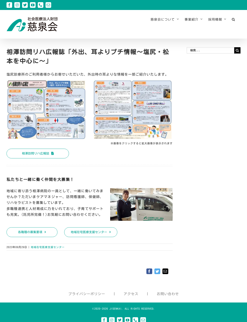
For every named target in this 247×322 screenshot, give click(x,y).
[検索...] (210, 50)
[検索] (237, 50)
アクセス (131, 294)
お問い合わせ (168, 294)
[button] (233, 19)
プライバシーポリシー (86, 294)
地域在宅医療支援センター (48, 247)
